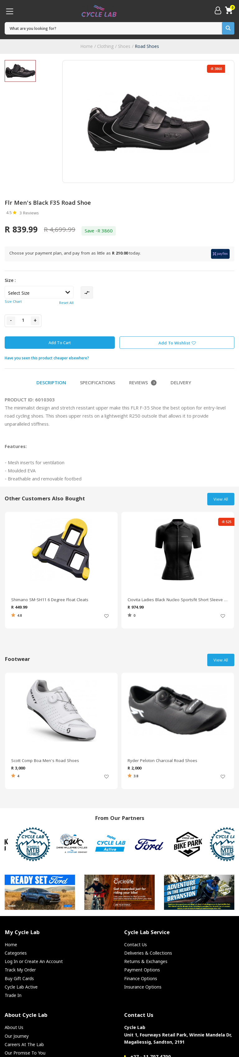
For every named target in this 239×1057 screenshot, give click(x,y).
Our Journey (17, 1036)
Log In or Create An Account (34, 961)
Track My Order (20, 970)
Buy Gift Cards (19, 978)
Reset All (66, 303)
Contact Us (135, 944)
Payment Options (142, 970)
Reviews (143, 383)
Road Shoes (147, 46)
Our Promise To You (25, 1053)
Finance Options (140, 978)
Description (51, 383)
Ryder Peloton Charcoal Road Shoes (162, 761)
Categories (16, 953)
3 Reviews (29, 213)
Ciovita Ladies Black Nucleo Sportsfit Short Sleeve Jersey (178, 600)
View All (220, 499)
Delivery (181, 383)
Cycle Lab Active (21, 987)
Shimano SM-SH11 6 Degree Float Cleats (49, 600)
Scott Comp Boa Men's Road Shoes (45, 761)
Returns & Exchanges (145, 961)
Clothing (105, 46)
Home (86, 46)
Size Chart (13, 302)
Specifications (97, 383)
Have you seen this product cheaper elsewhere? (47, 358)
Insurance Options (143, 987)
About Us (14, 1027)
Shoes (124, 46)
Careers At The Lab (24, 1044)
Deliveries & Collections (148, 953)
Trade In (13, 995)
